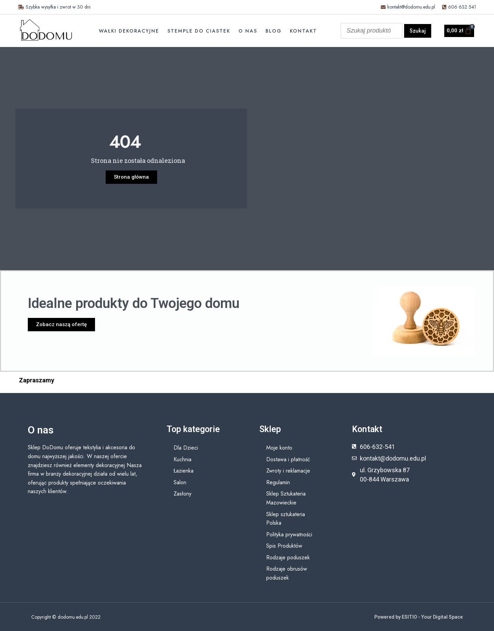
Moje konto (279, 448)
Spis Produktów (284, 546)
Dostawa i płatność (288, 459)
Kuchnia (182, 459)
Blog (274, 30)
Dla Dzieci (186, 448)
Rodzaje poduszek (288, 557)
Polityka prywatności (289, 534)
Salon (180, 482)
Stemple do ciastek (198, 30)
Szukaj (418, 31)
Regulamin (278, 482)
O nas (247, 30)
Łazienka (183, 471)
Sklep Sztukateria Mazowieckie (286, 498)
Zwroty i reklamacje (288, 471)
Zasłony (182, 494)
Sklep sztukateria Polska (285, 518)
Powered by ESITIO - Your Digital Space (418, 617)
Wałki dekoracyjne (129, 30)
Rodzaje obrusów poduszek (286, 573)
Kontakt (303, 30)
